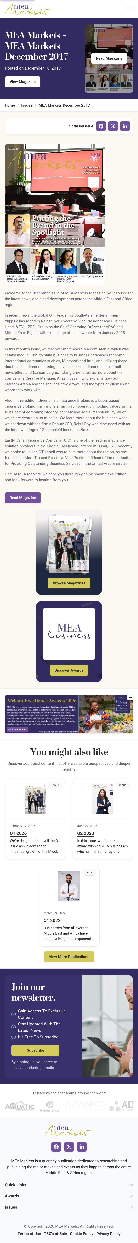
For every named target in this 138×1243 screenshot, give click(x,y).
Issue (55, 785)
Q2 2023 (85, 833)
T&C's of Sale (55, 1233)
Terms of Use (29, 1233)
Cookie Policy (81, 1233)
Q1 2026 (18, 833)
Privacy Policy (108, 1233)
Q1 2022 (52, 920)
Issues (26, 105)
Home (10, 105)
